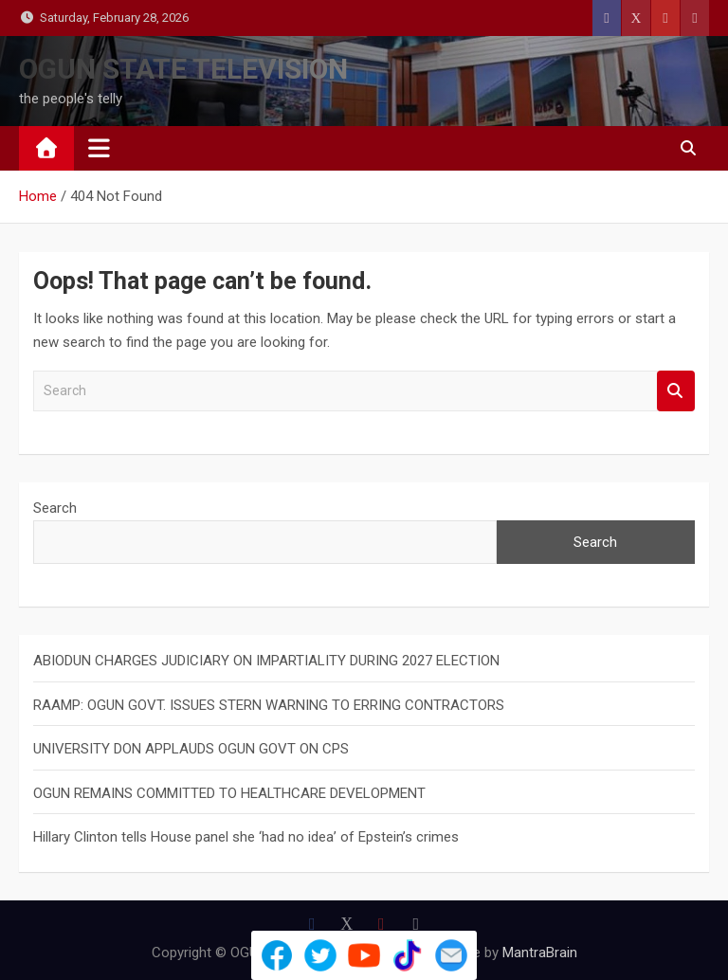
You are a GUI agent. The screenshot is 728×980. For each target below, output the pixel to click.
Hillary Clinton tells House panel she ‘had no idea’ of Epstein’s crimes (246, 836)
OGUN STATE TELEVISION (183, 68)
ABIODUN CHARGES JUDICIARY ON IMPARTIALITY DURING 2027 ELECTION (266, 660)
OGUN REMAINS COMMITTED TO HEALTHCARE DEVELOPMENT (229, 793)
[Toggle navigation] (99, 148)
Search (676, 391)
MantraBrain (539, 952)
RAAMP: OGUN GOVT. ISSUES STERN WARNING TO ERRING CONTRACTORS (268, 705)
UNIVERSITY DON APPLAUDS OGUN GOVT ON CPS (191, 748)
